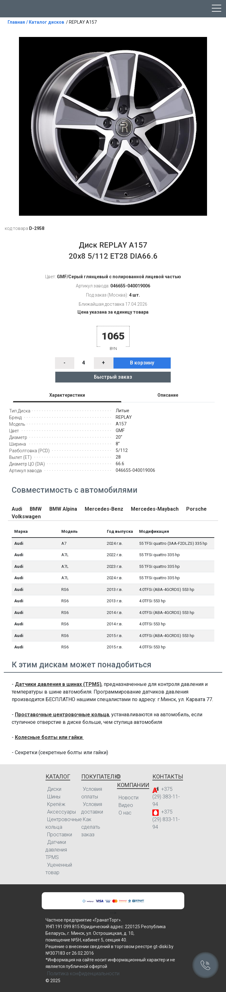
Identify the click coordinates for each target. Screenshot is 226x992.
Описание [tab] (167, 395)
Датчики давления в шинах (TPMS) (58, 684)
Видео (126, 805)
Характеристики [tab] (67, 395)
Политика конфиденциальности (83, 974)
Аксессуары (61, 812)
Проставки (59, 835)
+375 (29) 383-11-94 (166, 796)
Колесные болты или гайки (49, 737)
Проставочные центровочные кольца (62, 715)
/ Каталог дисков (45, 22)
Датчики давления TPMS (56, 849)
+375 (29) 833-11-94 (166, 819)
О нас (125, 813)
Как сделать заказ (90, 827)
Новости (128, 798)
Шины (53, 797)
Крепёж (56, 804)
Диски (54, 789)
